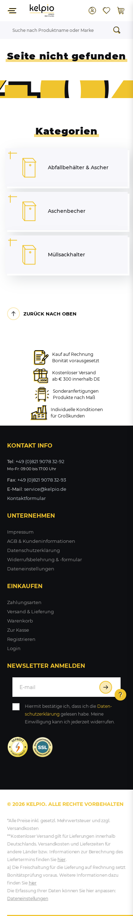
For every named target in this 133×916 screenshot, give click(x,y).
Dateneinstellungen (30, 568)
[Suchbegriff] (57, 30)
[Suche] (119, 30)
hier (61, 859)
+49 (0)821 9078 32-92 (40, 461)
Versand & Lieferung (30, 611)
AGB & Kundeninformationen (41, 541)
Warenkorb (20, 621)
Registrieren (21, 639)
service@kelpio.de (45, 489)
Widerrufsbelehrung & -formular (44, 559)
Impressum (20, 532)
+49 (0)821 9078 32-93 (41, 480)
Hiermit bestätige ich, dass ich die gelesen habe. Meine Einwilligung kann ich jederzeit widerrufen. (70, 714)
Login (14, 648)
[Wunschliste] (106, 11)
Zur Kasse (18, 630)
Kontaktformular (26, 498)
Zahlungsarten (24, 602)
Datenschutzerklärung (33, 550)
